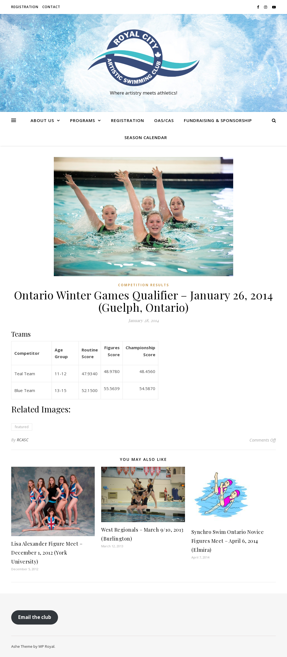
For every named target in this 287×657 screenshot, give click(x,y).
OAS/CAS (164, 120)
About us (42, 120)
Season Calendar (145, 137)
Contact (51, 6)
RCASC (23, 439)
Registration (24, 6)
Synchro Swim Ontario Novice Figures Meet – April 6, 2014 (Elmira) (227, 541)
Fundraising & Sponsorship (218, 120)
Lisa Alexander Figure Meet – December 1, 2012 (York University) (46, 552)
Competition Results (143, 285)
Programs (82, 120)
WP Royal (46, 646)
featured (22, 426)
